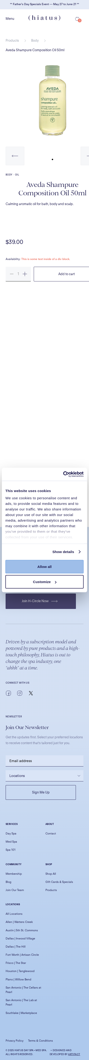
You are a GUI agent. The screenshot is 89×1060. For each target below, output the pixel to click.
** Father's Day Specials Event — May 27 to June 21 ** (44, 4)
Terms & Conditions (40, 1040)
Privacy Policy (14, 1040)
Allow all (44, 566)
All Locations (14, 913)
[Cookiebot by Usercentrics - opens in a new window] (64, 474)
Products (12, 40)
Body (35, 40)
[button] (15, 156)
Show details (63, 552)
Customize (44, 582)
